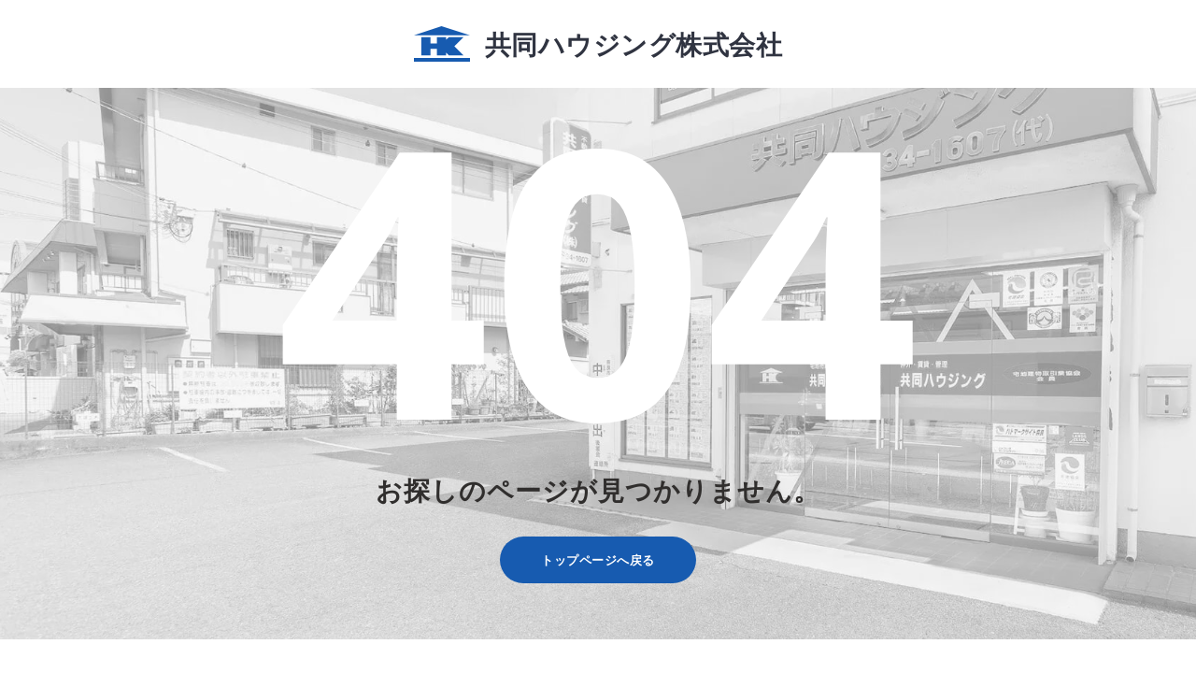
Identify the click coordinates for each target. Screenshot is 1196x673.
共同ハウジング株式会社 (598, 44)
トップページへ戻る (598, 559)
